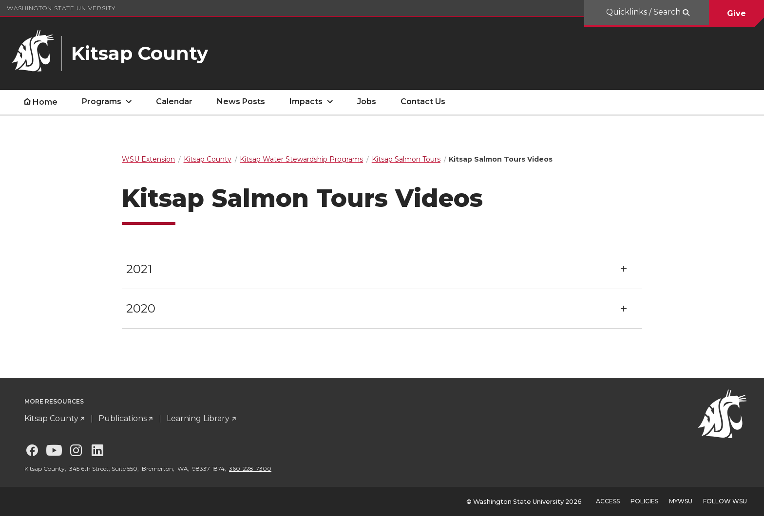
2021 (139, 269)
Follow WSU (725, 501)
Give (736, 13)
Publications (122, 418)
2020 (140, 308)
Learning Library (198, 418)
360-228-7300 (250, 468)
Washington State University (61, 8)
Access (608, 501)
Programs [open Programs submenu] (101, 101)
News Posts (241, 101)
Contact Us (423, 101)
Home (45, 102)
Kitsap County (51, 418)
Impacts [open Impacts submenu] (306, 101)
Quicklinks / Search (644, 12)
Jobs (366, 101)
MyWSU (680, 501)
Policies (644, 501)
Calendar (174, 101)
